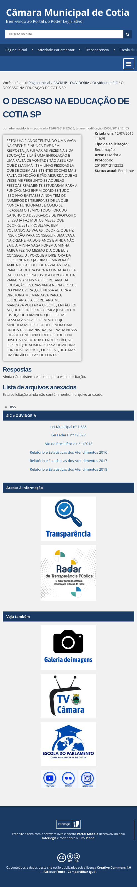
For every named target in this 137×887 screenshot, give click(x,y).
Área (99, 154)
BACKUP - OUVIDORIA (71, 82)
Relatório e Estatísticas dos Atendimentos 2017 (68, 460)
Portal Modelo (87, 834)
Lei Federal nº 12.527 (68, 435)
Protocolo (103, 160)
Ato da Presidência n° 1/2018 (69, 443)
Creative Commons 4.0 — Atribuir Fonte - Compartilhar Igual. (85, 869)
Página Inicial (16, 49)
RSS (13, 406)
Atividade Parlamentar (56, 49)
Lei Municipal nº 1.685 (68, 426)
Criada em (104, 133)
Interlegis (49, 838)
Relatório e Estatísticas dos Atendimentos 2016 (68, 452)
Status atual (105, 170)
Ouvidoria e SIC (105, 82)
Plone (90, 838)
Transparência (97, 49)
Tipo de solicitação (111, 143)
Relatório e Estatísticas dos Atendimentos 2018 (68, 469)
